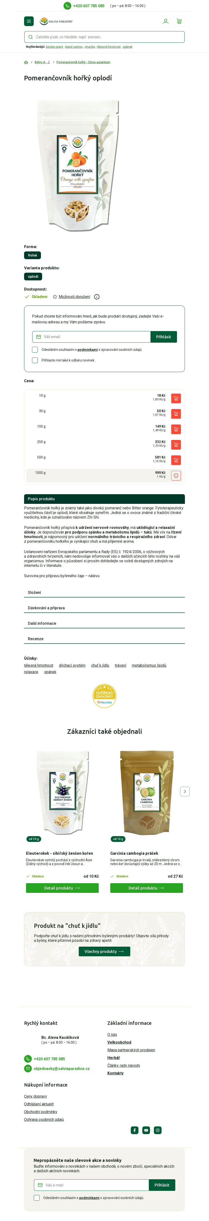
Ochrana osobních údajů (44, 1119)
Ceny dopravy (35, 1096)
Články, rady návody (123, 1065)
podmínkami (88, 350)
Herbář (113, 1057)
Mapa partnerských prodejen (131, 1050)
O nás (112, 1034)
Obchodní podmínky (40, 1112)
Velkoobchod (119, 1042)
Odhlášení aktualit (39, 1104)
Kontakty (115, 1073)
